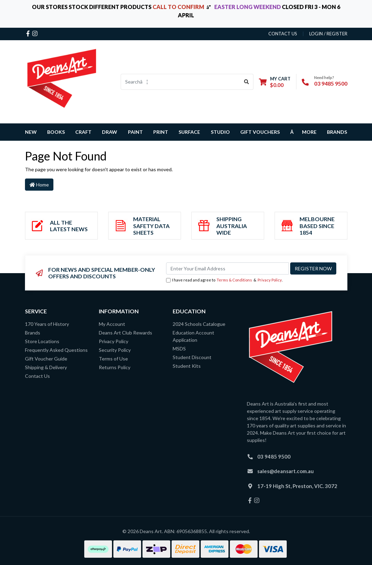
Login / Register (328, 33)
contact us (282, 33)
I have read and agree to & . (224, 280)
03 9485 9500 (330, 83)
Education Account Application (193, 336)
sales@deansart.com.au (285, 471)
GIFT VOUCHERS (260, 132)
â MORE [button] (303, 132)
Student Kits (187, 366)
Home (39, 185)
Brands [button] (337, 132)
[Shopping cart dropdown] (275, 81)
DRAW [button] (109, 132)
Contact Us (37, 376)
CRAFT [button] (83, 132)
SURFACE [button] (189, 132)
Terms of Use (113, 359)
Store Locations (42, 341)
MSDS (179, 348)
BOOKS (56, 132)
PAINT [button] (135, 132)
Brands (32, 333)
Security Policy (115, 350)
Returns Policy (114, 367)
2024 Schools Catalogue (199, 324)
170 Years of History (47, 324)
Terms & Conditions (234, 280)
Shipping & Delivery (46, 367)
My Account (112, 324)
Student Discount (192, 357)
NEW (31, 132)
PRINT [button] (160, 132)
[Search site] (246, 82)
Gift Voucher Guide (46, 359)
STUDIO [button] (220, 132)
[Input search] (180, 82)
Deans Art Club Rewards (125, 333)
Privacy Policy (270, 280)
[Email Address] (227, 268)
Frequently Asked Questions (56, 350)
